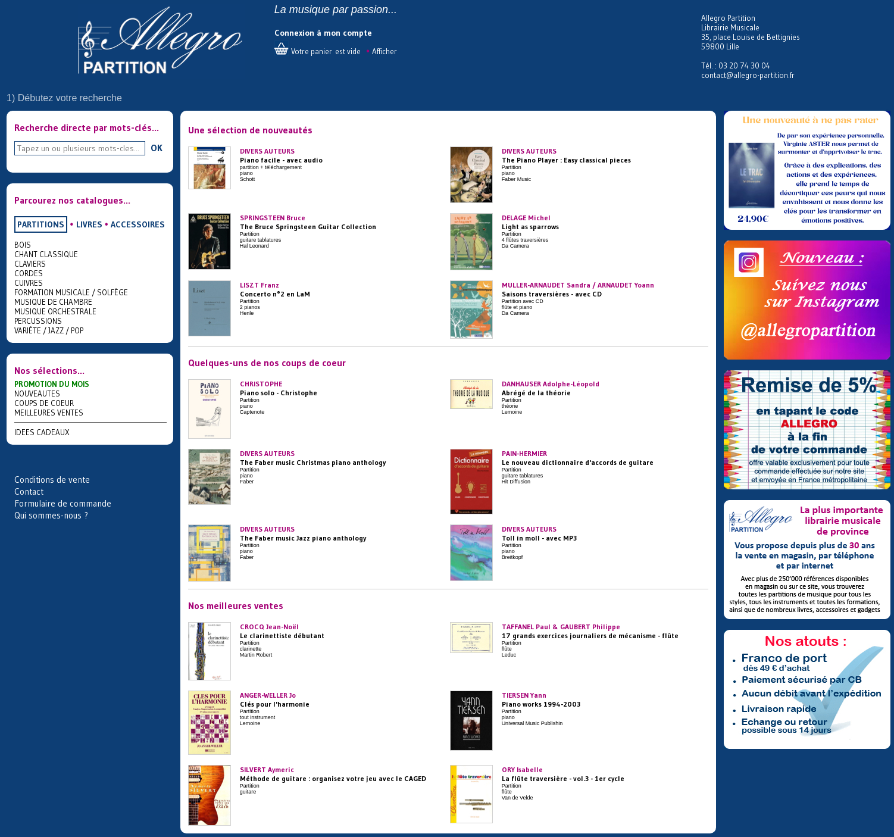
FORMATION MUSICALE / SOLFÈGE (71, 292)
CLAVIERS (30, 263)
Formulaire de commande (62, 503)
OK (156, 148)
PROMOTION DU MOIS (51, 384)
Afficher (384, 51)
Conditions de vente (52, 479)
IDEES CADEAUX (42, 432)
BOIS (22, 244)
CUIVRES (28, 283)
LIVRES (89, 224)
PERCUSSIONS (38, 321)
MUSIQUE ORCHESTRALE (55, 311)
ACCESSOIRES (138, 224)
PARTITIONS (40, 224)
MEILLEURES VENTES (48, 412)
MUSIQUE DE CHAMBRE (53, 302)
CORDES (28, 273)
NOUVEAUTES (37, 393)
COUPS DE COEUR (44, 403)
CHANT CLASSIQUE (46, 254)
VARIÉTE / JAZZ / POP (48, 330)
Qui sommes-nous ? (51, 515)
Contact (28, 491)
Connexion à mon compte (323, 32)
